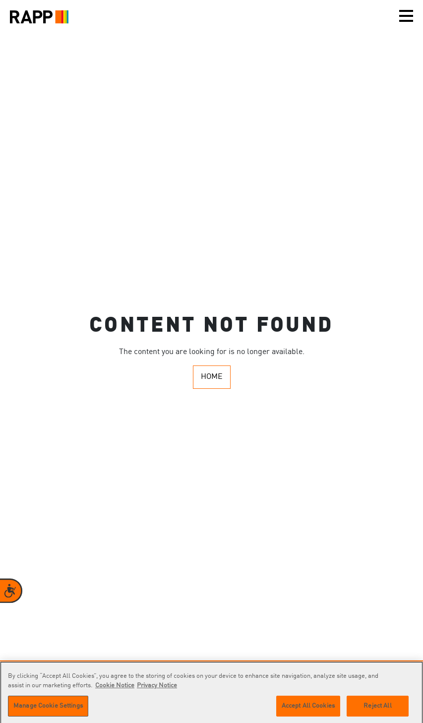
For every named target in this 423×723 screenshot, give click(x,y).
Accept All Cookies (308, 708)
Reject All (377, 708)
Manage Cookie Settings (48, 708)
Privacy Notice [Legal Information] (157, 688)
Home (212, 377)
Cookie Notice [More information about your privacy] (114, 688)
